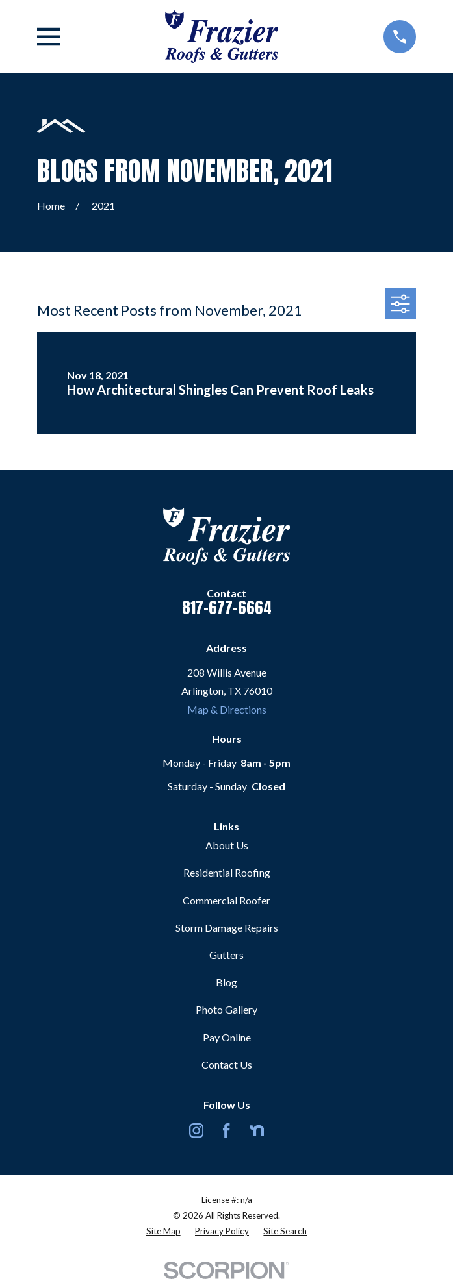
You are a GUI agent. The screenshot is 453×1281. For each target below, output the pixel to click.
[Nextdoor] (257, 1130)
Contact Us (226, 1064)
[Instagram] (196, 1130)
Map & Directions (226, 709)
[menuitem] (163, 1231)
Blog (226, 982)
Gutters (226, 955)
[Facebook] (226, 1130)
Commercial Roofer (226, 900)
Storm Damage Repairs (226, 927)
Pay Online (227, 1037)
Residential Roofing (226, 872)
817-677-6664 (227, 607)
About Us (226, 845)
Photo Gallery (226, 1009)
